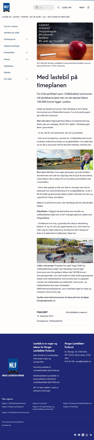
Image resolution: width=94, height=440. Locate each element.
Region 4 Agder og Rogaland (13, 407)
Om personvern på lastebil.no (13, 422)
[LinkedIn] (83, 435)
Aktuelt (16, 17)
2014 (44, 17)
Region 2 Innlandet (40, 403)
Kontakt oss (6, 425)
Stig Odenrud (72, 312)
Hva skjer (8, 79)
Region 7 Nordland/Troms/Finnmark (15, 412)
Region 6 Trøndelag (70, 407)
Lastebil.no (7, 17)
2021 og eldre (35, 17)
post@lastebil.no (83, 361)
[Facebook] (75, 435)
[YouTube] (79, 435)
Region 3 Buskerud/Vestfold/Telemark (77, 403)
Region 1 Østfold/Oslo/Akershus (14, 403)
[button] (84, 7)
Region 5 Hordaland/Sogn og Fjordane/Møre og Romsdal (43, 408)
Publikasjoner (10, 39)
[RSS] (91, 435)
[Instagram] (87, 435)
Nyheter (24, 17)
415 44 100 (69, 361)
